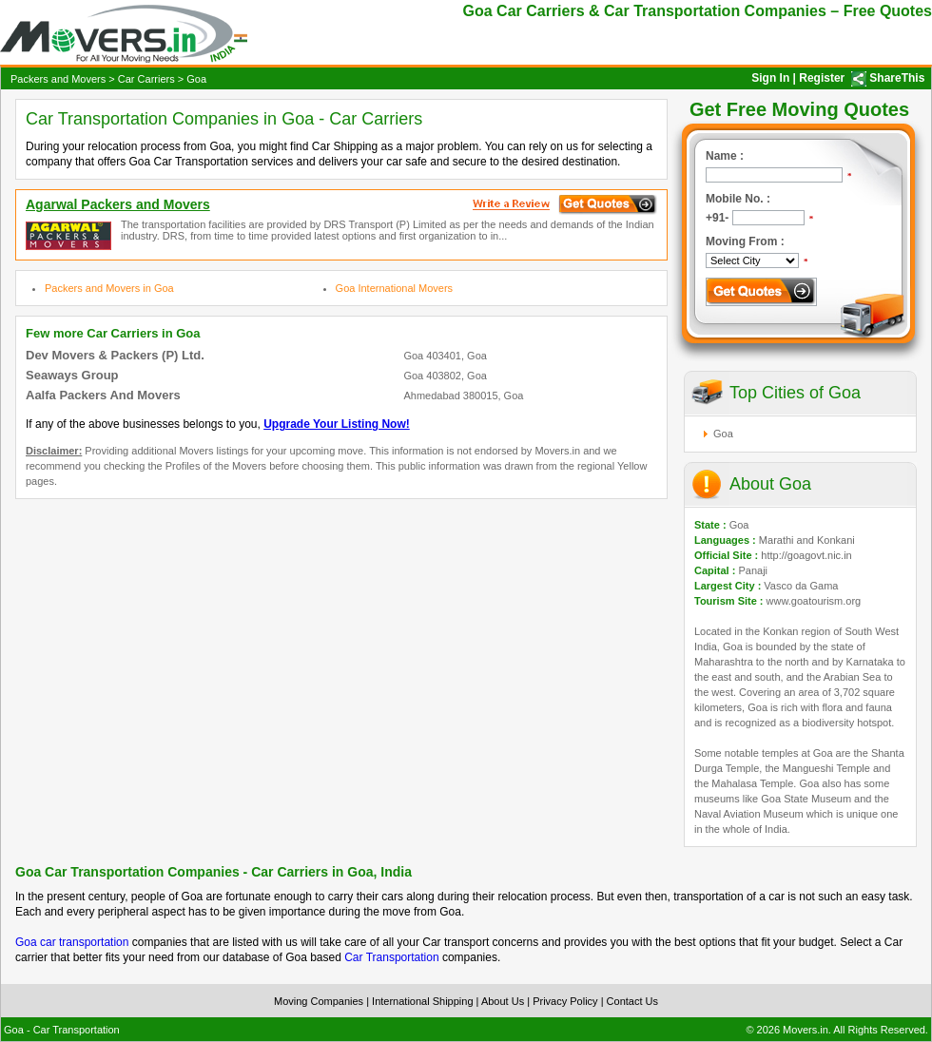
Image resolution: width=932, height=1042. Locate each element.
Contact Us (632, 1001)
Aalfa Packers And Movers (103, 395)
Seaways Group (72, 375)
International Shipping (422, 1001)
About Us (502, 1001)
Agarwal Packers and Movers (118, 204)
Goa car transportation (71, 942)
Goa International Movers (395, 288)
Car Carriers (146, 79)
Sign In (770, 78)
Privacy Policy (565, 1001)
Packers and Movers (58, 79)
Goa (723, 433)
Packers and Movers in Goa (109, 288)
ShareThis (896, 78)
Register (822, 78)
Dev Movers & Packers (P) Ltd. (115, 355)
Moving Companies (318, 1001)
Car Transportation (391, 957)
